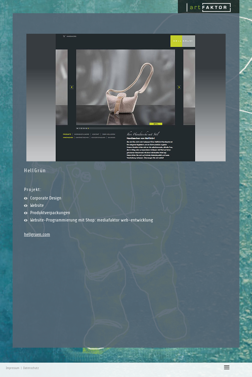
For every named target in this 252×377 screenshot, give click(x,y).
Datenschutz (31, 368)
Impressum (12, 368)
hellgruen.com (37, 234)
